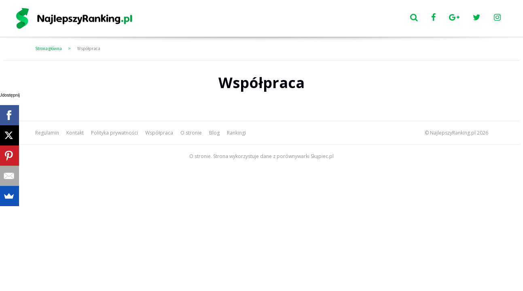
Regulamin (47, 132)
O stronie (191, 132)
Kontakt (75, 132)
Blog (214, 132)
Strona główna (48, 48)
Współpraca (88, 48)
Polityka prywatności (114, 132)
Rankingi (236, 132)
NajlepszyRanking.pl (453, 132)
